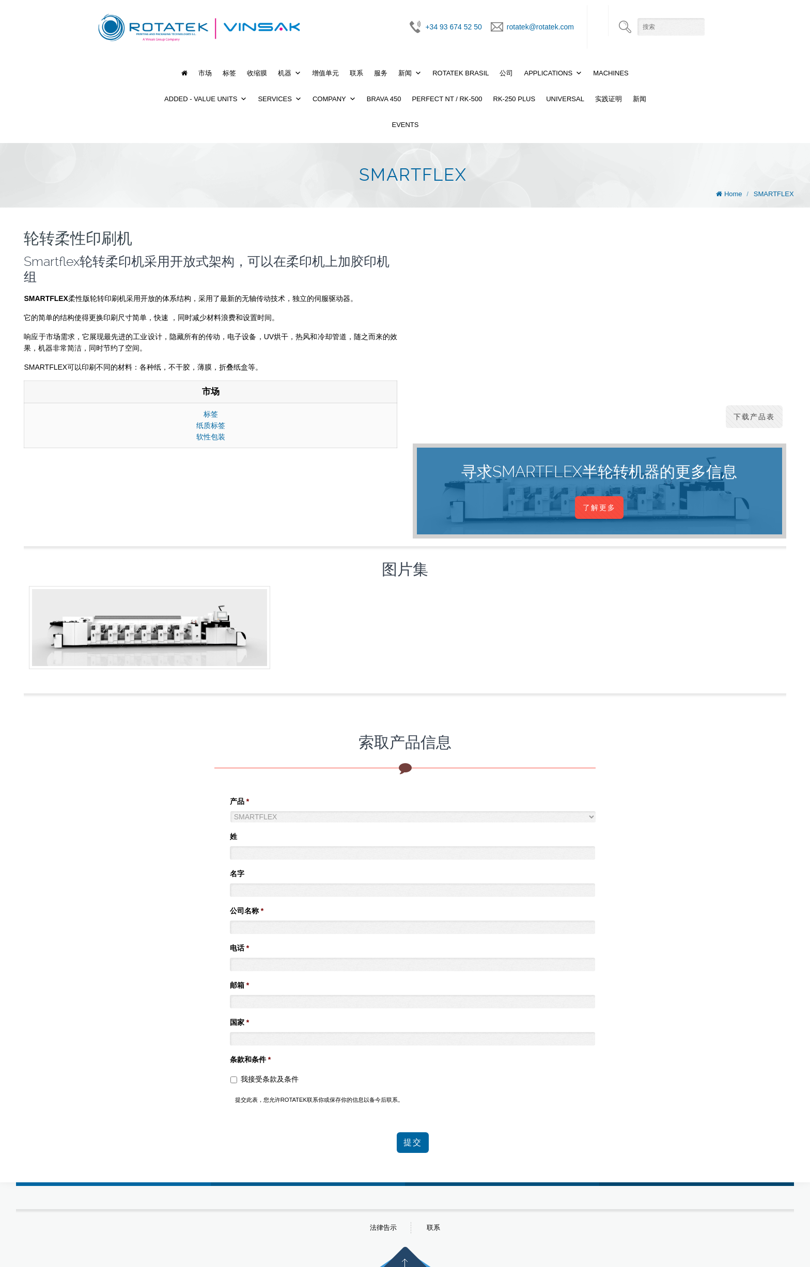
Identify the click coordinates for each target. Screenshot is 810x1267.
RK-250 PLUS (514, 99)
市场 (205, 73)
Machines (611, 73)
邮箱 (239, 985)
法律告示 (383, 1226)
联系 (356, 73)
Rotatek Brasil (460, 73)
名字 (237, 873)
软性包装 (210, 437)
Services (275, 99)
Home (733, 194)
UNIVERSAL (565, 99)
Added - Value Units (200, 99)
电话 (239, 948)
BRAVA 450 (384, 99)
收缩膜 (257, 73)
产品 (239, 801)
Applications (548, 73)
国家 (239, 1022)
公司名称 (246, 911)
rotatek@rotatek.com (540, 27)
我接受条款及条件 (270, 1079)
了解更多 (599, 507)
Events (405, 125)
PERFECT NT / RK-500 (447, 99)
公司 (506, 73)
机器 (284, 73)
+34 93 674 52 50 (453, 27)
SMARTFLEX (774, 194)
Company (329, 99)
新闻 (405, 73)
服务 (380, 73)
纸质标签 (210, 425)
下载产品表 (754, 417)
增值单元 (325, 73)
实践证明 (608, 99)
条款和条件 (250, 1059)
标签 (229, 73)
